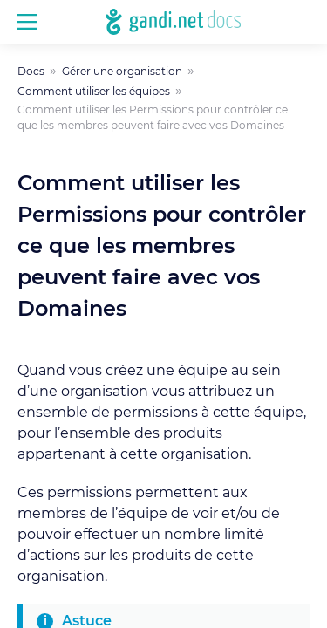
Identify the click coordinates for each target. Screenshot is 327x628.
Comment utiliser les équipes (93, 91)
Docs (30, 71)
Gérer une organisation (122, 71)
